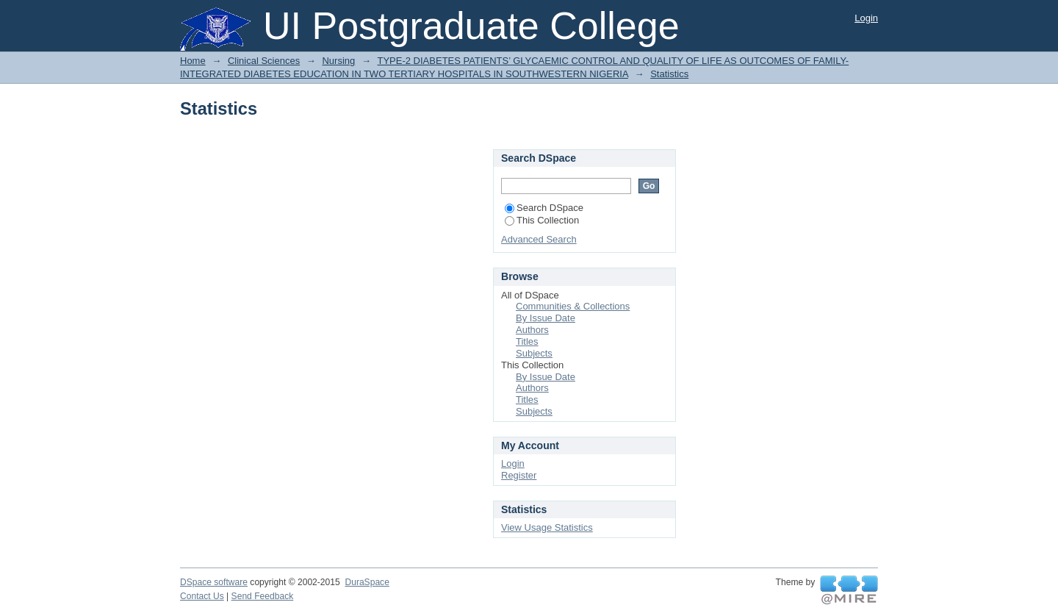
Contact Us (202, 596)
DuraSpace (367, 582)
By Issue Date (545, 317)
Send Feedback (262, 596)
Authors (532, 329)
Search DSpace (544, 207)
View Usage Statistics (547, 527)
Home (193, 60)
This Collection (542, 220)
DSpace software (214, 582)
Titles (527, 341)
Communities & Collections (573, 306)
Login (866, 18)
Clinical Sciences (264, 60)
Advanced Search (539, 239)
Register (518, 475)
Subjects (534, 353)
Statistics (669, 73)
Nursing (338, 60)
